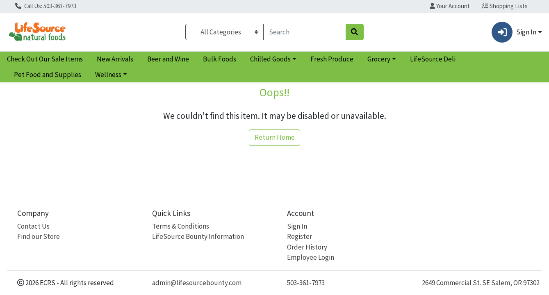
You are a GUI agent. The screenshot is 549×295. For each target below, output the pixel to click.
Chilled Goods (270, 59)
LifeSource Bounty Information (198, 236)
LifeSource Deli (433, 59)
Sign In (297, 226)
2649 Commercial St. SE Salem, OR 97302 (481, 282)
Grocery (378, 59)
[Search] (304, 32)
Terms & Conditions (180, 226)
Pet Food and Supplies (47, 74)
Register (299, 236)
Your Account (450, 6)
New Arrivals (115, 59)
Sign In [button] (514, 32)
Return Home (275, 137)
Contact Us (33, 226)
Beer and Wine (168, 59)
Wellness (108, 74)
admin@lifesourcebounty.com (196, 282)
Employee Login (310, 257)
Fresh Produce (331, 59)
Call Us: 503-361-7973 (45, 6)
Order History (307, 247)
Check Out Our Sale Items (45, 59)
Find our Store (38, 236)
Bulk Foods (219, 59)
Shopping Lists (505, 6)
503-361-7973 (306, 282)
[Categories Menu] (224, 32)
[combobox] (304, 32)
